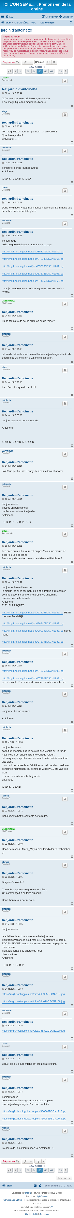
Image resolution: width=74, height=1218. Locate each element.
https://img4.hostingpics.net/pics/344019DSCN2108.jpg (33, 1001)
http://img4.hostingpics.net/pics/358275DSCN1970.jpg (32, 251)
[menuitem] (9, 16)
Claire (4, 187)
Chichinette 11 (8, 301)
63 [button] (28, 71)
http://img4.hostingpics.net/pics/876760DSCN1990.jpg (32, 670)
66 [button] (45, 71)
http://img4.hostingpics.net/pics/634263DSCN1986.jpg (32, 612)
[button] (10, 71)
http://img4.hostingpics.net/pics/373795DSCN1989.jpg (32, 641)
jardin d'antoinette (16, 30)
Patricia (5, 796)
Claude (5, 78)
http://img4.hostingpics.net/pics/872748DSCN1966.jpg (32, 258)
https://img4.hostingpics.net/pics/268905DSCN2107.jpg (33, 994)
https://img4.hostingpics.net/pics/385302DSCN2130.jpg (33, 1030)
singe (4, 111)
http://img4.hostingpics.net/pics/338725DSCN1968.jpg (32, 273)
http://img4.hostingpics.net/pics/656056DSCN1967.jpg (32, 266)
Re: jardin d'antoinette (19, 89)
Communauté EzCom (13, 1200)
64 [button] (34, 71)
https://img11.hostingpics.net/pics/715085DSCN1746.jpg (34, 1118)
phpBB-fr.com (42, 1196)
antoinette (6, 148)
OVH (52, 1207)
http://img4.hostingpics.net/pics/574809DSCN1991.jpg (32, 678)
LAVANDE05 (7, 451)
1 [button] (20, 71)
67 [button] (51, 71)
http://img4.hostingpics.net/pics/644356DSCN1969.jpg (32, 280)
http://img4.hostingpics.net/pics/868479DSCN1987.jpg (32, 623)
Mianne (5, 1128)
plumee (5, 862)
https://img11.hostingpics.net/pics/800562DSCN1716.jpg (34, 1111)
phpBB (28, 1193)
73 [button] (60, 71)
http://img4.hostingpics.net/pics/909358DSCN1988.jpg (32, 630)
